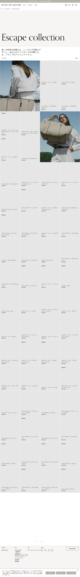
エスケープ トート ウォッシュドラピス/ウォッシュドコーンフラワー (10, 131)
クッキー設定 (71, 572)
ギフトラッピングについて (34, 550)
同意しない (61, 572)
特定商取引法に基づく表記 (21, 555)
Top (1, 8)
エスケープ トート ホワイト (69, 311)
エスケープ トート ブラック (9, 413)
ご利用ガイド (18, 553)
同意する (50, 572)
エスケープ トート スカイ (29, 311)
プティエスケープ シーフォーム (50, 438)
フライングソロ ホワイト (68, 489)
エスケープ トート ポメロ (9, 336)
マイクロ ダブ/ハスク (47, 260)
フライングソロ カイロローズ (29, 158)
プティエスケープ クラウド (9, 463)
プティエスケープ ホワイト (49, 413)
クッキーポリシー (19, 558)
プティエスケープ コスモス (69, 463)
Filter (76, 58)
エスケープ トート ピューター (50, 387)
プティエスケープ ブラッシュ (9, 438)
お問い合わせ (5, 550)
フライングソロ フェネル (68, 82)
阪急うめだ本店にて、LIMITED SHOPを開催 (40, 1)
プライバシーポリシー (20, 556)
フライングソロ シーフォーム (29, 285)
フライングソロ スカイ (7, 311)
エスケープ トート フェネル (49, 82)
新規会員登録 (72, 548)
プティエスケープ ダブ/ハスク (29, 260)
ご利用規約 (17, 551)
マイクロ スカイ (66, 285)
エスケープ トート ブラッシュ (50, 336)
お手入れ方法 (18, 550)
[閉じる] (77, 570)
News (36, 5)
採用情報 (17, 561)
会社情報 (17, 560)
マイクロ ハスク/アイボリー (9, 260)
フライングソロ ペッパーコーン (10, 209)
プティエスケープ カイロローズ (10, 184)
